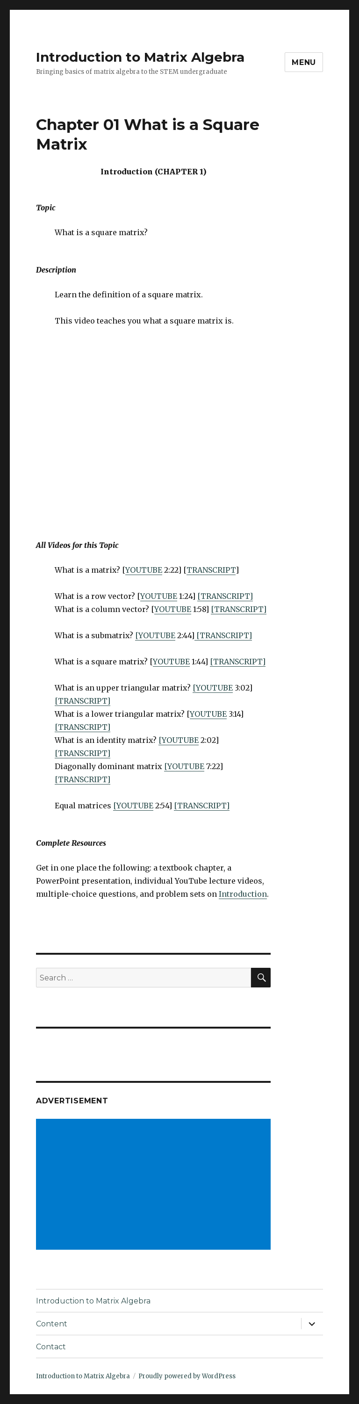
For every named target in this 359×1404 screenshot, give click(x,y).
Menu (304, 62)
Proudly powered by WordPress (187, 1376)
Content (51, 1323)
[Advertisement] (155, 1185)
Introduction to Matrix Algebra (140, 57)
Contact (51, 1346)
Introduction (243, 894)
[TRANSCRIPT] (225, 596)
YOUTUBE (143, 570)
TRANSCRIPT (211, 570)
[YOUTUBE (155, 635)
